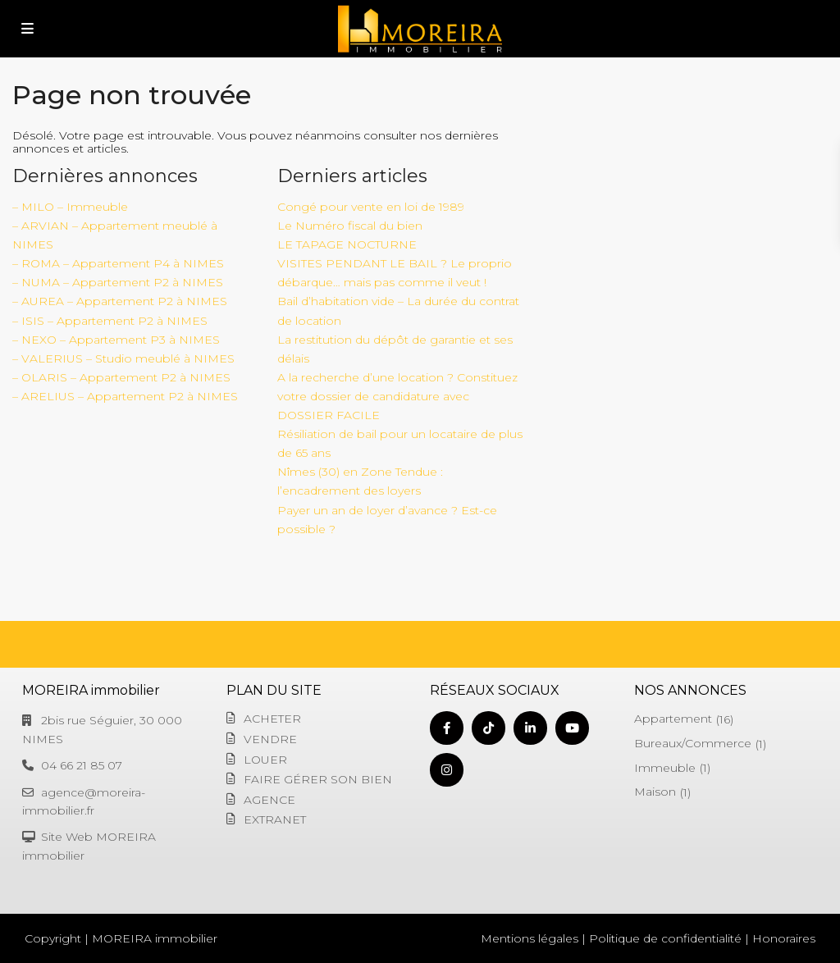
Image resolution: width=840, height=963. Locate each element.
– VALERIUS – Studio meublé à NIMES (123, 358)
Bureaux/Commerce (692, 743)
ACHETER (272, 718)
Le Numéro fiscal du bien (349, 225)
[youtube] (572, 728)
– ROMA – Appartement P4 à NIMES (118, 263)
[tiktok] (488, 728)
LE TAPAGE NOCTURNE (347, 244)
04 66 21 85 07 (81, 765)
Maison (655, 791)
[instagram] (446, 770)
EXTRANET (275, 819)
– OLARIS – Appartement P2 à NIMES (121, 377)
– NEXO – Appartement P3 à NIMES (116, 339)
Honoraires (783, 938)
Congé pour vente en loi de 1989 (370, 206)
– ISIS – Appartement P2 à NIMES (110, 320)
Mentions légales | (533, 938)
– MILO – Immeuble (70, 206)
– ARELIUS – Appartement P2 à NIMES (125, 396)
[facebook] (446, 728)
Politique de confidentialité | (669, 938)
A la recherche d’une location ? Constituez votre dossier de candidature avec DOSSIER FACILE (397, 396)
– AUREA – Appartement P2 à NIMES (119, 301)
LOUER (265, 759)
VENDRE (270, 739)
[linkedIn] (530, 728)
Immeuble (665, 767)
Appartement (673, 718)
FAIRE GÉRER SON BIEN (318, 779)
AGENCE (269, 799)
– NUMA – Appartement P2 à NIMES (117, 282)
